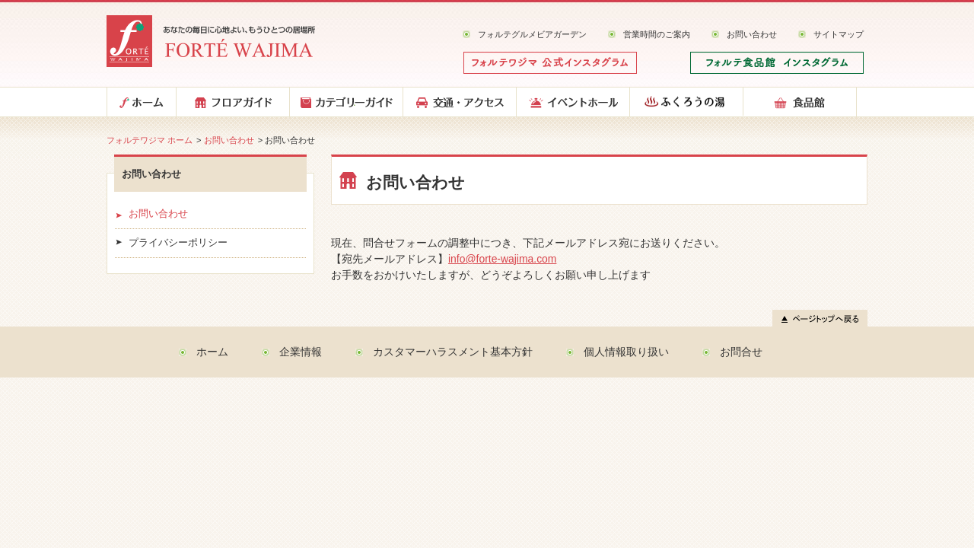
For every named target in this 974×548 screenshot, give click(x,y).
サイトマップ (838, 34)
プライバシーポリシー (178, 242)
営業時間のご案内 (656, 34)
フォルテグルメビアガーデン (532, 34)
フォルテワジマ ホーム (150, 140)
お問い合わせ (752, 34)
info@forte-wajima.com (502, 259)
